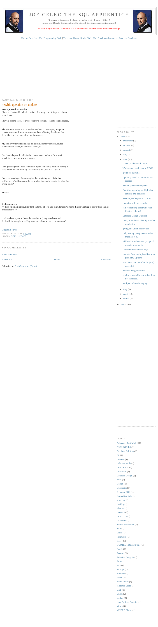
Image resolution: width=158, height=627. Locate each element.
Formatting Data (124, 496)
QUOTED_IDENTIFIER (128, 544)
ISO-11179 (122, 516)
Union (120, 593)
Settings (120, 569)
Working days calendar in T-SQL (137, 168)
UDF (119, 589)
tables (119, 577)
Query (120, 541)
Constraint (121, 471)
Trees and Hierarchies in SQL (77, 38)
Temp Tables (123, 581)
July (125, 154)
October (127, 145)
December (128, 140)
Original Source (9, 229)
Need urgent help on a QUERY (137, 198)
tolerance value (124, 585)
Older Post (106, 259)
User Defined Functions (128, 602)
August (127, 150)
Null (119, 528)
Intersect (121, 512)
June (125, 159)
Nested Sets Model (125, 524)
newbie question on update (134, 185)
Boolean (120, 459)
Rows (119, 561)
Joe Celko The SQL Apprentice (79, 14)
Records (120, 553)
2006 (123, 304)
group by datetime (131, 172)
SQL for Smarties (29, 38)
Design (120, 483)
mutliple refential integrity (134, 283)
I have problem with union (134, 163)
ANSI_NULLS (124, 447)
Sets (14, 236)
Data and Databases (128, 38)
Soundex (121, 573)
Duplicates (122, 487)
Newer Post (7, 259)
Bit (118, 455)
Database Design (125, 475)
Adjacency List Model (127, 443)
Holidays (121, 504)
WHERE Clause (124, 610)
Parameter (121, 536)
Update (22, 236)
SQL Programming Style (50, 38)
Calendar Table (124, 463)
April (126, 294)
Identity (120, 508)
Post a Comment (9, 254)
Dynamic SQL (123, 492)
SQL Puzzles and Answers (105, 38)
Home (57, 259)
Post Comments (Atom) (26, 266)
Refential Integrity (125, 557)
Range (120, 549)
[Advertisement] (79, 70)
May (125, 289)
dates (119, 479)
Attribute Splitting (125, 451)
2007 (123, 136)
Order (119, 532)
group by (121, 500)
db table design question (133, 270)
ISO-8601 (121, 520)
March (126, 298)
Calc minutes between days (135, 249)
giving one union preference (135, 228)
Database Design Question (134, 215)
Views (119, 606)
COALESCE (123, 467)
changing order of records (134, 203)
